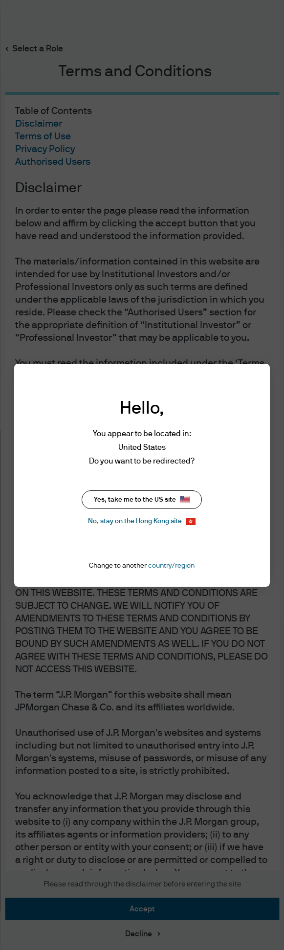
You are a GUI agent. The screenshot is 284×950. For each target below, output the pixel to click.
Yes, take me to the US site (142, 499)
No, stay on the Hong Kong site (142, 521)
